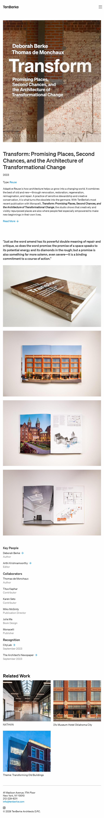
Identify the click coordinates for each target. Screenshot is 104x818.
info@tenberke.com (13, 801)
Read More (11, 221)
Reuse (13, 182)
